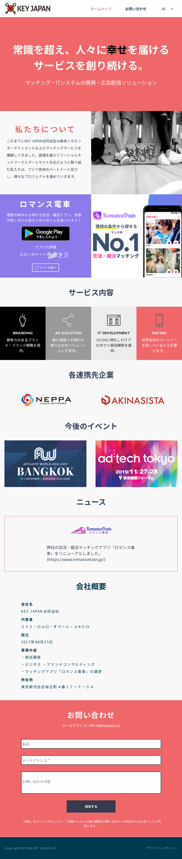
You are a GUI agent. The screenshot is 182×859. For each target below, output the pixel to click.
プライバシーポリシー (162, 848)
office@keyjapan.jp (104, 725)
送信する (91, 806)
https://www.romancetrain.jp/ (76, 559)
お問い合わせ (135, 8)
